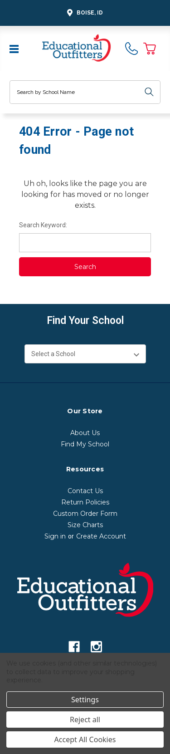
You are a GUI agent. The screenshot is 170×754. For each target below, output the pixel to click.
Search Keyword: (43, 225)
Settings (85, 700)
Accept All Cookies (85, 739)
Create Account (101, 536)
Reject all (85, 720)
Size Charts (85, 525)
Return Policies (85, 502)
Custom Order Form (85, 513)
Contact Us (85, 491)
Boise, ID (83, 13)
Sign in (55, 536)
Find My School (85, 444)
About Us (85, 433)
